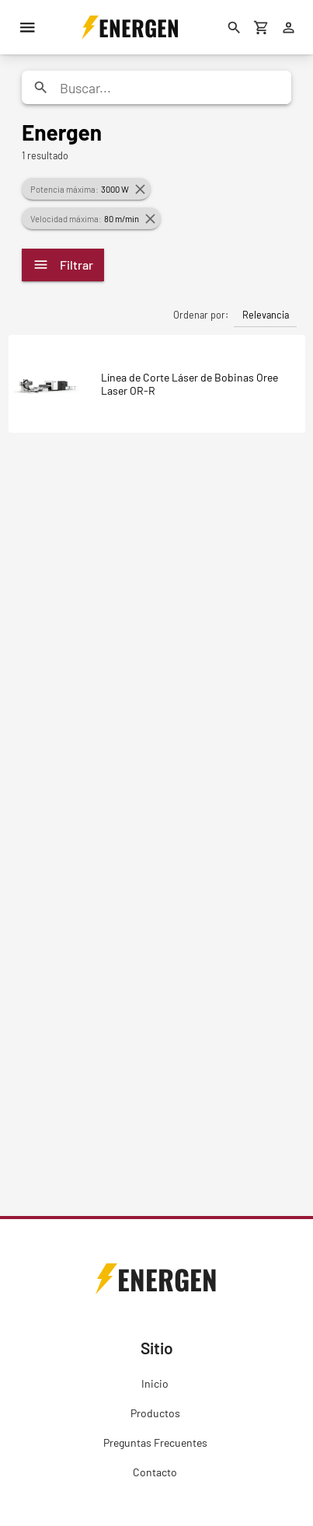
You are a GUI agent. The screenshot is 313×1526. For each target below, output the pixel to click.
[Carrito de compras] (261, 27)
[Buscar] (233, 27)
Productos (155, 1413)
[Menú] (27, 27)
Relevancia (265, 314)
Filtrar (63, 264)
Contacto (155, 1472)
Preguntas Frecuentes (155, 1442)
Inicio (155, 1383)
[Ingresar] (288, 27)
